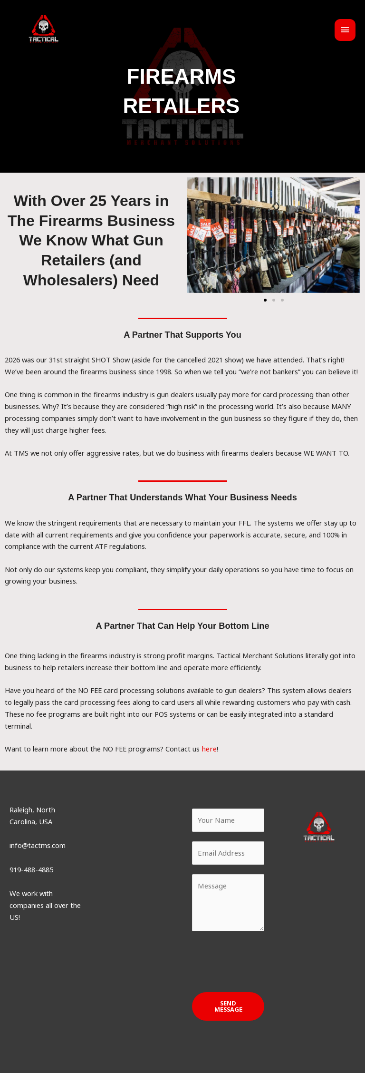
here (209, 748)
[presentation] (264, 958)
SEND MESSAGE (228, 1005)
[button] (198, 235)
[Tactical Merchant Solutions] (49, 33)
